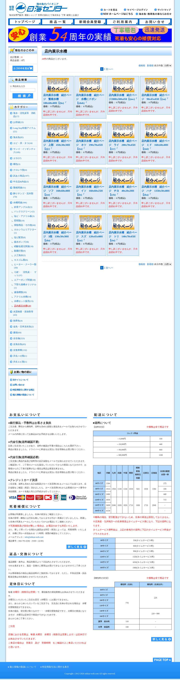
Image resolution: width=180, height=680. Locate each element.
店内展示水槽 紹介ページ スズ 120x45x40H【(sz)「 (90, 236)
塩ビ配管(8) (20, 237)
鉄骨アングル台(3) (23, 207)
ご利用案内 (122, 21)
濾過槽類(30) (20, 292)
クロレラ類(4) (20, 170)
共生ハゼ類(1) (20, 356)
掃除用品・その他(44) (24, 225)
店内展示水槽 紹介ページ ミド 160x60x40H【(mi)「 (155, 144)
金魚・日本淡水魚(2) (23, 326)
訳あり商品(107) (21, 176)
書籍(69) (17, 332)
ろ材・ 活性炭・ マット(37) (25, 274)
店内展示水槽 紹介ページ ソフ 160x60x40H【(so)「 (57, 190)
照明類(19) (19, 220)
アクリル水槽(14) (22, 297)
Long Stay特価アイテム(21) (24, 130)
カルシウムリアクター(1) (25, 231)
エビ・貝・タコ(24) (22, 143)
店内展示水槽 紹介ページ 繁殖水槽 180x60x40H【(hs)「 (57, 99)
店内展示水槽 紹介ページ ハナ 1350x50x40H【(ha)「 (155, 190)
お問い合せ (154, 21)
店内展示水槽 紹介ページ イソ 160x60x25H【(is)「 (90, 190)
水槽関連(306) (20, 202)
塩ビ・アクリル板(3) (24, 216)
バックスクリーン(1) (24, 211)
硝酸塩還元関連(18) (23, 246)
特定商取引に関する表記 (23, 390)
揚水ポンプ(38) (21, 242)
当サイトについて (20, 380)
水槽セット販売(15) (23, 301)
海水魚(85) (18, 137)
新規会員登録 (90, 21)
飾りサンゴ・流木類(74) (23, 195)
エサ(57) (17, 158)
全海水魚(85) (19, 344)
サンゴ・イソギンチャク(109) (24, 151)
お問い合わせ (18, 385)
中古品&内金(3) (21, 181)
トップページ (25, 21)
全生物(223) (19, 338)
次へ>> (109, 69)
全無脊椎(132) (20, 350)
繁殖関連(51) (19, 187)
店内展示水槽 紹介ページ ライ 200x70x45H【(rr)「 (123, 144)
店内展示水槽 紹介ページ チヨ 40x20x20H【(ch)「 (123, 190)
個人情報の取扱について (23, 395)
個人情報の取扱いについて (23, 667)
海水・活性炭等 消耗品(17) (24, 115)
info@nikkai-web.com (34, 537)
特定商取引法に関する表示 (55, 667)
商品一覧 (57, 21)
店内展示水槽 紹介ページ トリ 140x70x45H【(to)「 (123, 236)
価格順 (142, 65)
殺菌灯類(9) (20, 251)
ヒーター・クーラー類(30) (25, 266)
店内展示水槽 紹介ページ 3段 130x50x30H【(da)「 (57, 236)
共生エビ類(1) (20, 362)
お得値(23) (18, 122)
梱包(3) (16, 164)
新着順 (150, 65)
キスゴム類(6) (21, 260)
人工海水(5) (20, 255)
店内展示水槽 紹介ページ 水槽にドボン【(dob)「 (90, 99)
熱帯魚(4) (17, 321)
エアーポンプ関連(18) (24, 280)
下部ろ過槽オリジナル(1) (25, 286)
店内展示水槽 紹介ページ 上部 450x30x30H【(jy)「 (57, 144)
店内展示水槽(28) (22, 306)
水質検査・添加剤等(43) (23, 313)
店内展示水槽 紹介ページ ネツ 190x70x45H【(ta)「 (90, 144)
